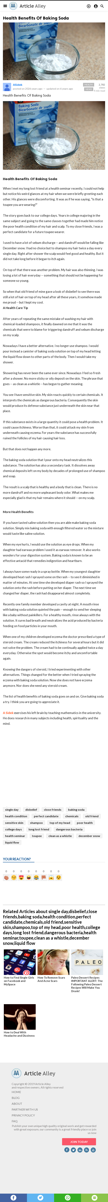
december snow (89, 836)
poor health (85, 822)
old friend (92, 816)
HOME (16, 1092)
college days (13, 829)
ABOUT (17, 1103)
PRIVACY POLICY (23, 1115)
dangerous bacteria (69, 829)
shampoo (36, 822)
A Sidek (8, 713)
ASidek (17, 84)
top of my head (60, 822)
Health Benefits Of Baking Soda (36, 18)
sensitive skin (14, 822)
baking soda (76, 809)
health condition (16, 816)
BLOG (15, 1097)
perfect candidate (46, 816)
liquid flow (12, 842)
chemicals (71, 816)
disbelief (31, 809)
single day (12, 809)
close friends (52, 809)
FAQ (14, 1121)
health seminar (15, 836)
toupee (37, 836)
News (89, 89)
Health (89, 84)
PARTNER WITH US (25, 1109)
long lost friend (39, 829)
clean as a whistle (60, 836)
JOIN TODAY (79, 1141)
